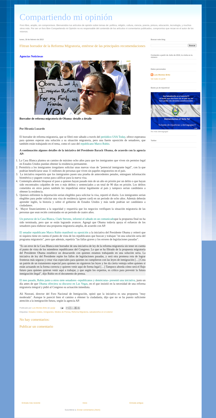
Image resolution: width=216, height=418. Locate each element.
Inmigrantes (49, 312)
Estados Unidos (35, 312)
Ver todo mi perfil (158, 79)
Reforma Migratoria (80, 312)
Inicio (85, 403)
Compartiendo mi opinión (66, 17)
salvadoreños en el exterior (101, 312)
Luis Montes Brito (40, 308)
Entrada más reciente (31, 403)
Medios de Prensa (62, 312)
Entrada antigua (136, 403)
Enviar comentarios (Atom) (88, 410)
